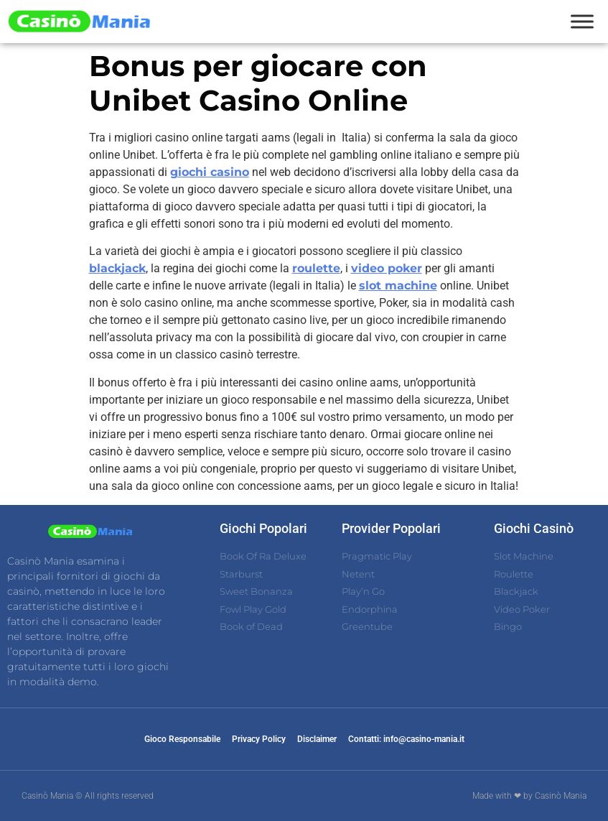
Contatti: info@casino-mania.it (406, 739)
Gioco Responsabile (182, 739)
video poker (386, 268)
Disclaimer (317, 739)
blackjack (117, 268)
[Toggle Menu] (582, 21)
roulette (316, 268)
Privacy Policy (259, 739)
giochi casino (209, 172)
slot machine (398, 285)
